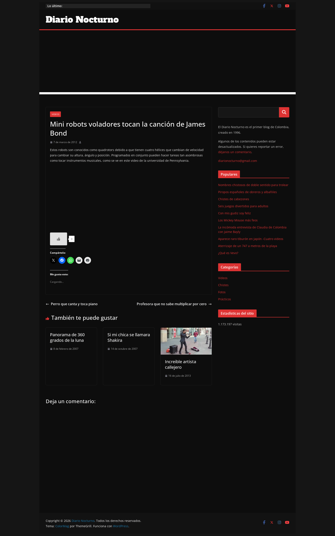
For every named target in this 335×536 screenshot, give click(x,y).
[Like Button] (58, 238)
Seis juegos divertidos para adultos (243, 206)
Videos (55, 114)
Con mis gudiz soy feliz (234, 213)
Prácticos (224, 299)
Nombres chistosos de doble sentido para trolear (253, 185)
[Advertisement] (167, 62)
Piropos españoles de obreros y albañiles (247, 192)
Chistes (223, 285)
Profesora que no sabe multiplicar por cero (174, 304)
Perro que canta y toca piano (72, 304)
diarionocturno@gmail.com (237, 161)
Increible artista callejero (180, 364)
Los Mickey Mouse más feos (238, 220)
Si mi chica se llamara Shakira (128, 337)
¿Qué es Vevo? (228, 253)
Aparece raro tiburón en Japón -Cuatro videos (250, 239)
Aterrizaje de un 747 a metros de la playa (247, 246)
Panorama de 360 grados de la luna (67, 337)
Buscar (284, 112)
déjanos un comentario (234, 152)
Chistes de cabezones (233, 199)
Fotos (222, 292)
